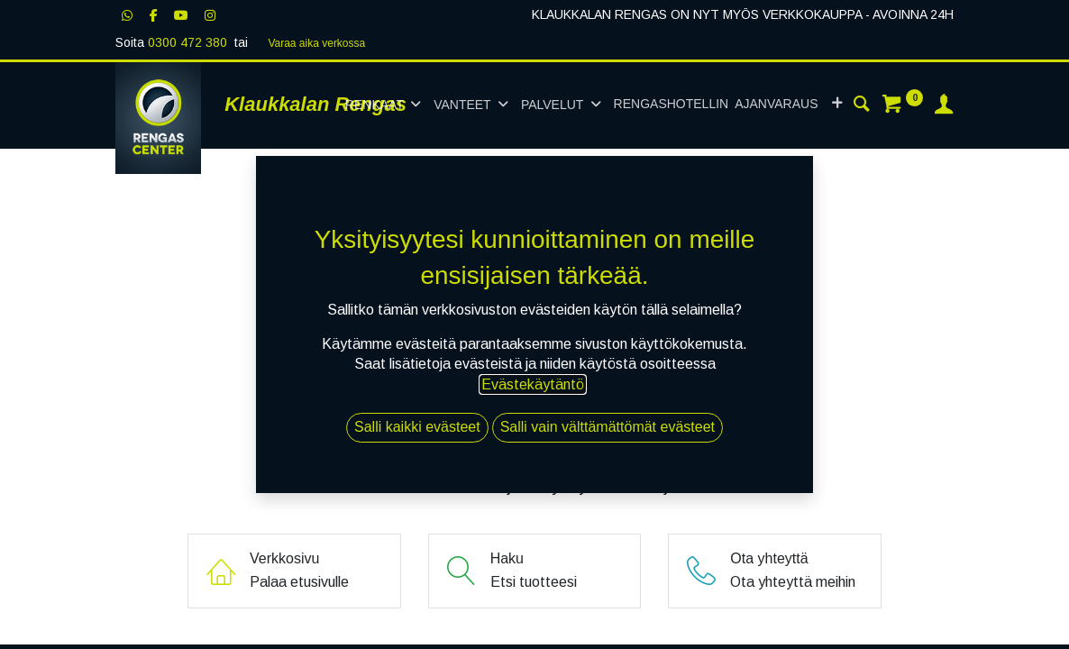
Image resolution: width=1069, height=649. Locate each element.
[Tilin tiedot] (944, 106)
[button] (837, 104)
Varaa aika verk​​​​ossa (316, 43)
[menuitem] (716, 104)
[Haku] (862, 106)
